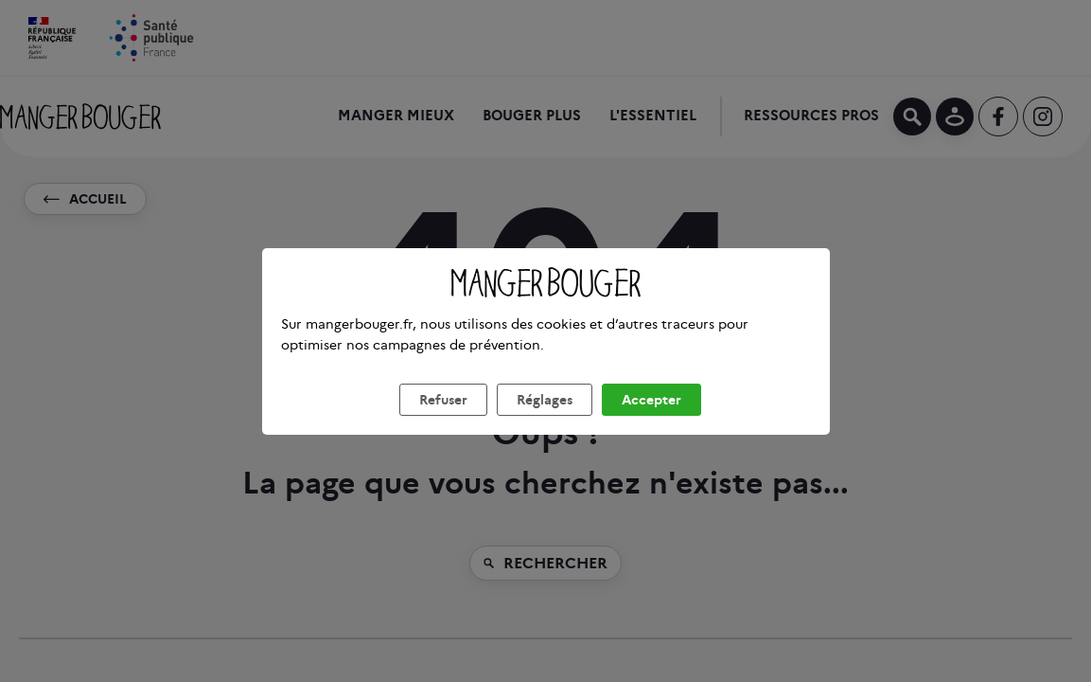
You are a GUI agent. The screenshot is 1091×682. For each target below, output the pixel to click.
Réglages (544, 422)
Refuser (443, 422)
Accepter (651, 422)
